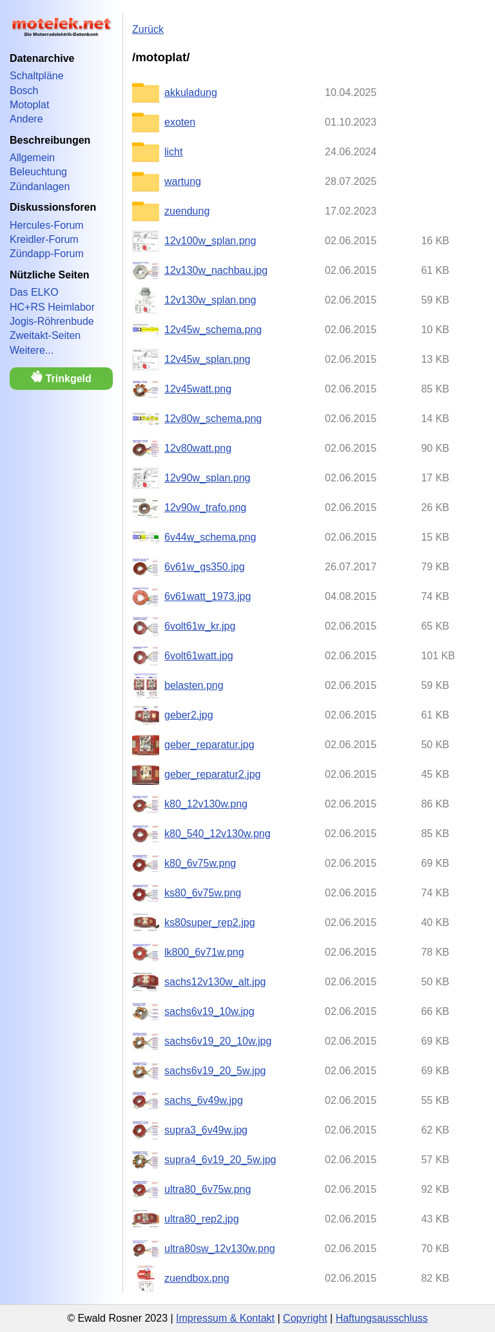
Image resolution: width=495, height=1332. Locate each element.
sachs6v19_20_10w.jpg (217, 1041)
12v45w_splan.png (207, 359)
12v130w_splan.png (210, 299)
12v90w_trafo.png (205, 507)
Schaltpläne (37, 75)
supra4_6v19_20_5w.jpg (220, 1159)
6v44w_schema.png (210, 537)
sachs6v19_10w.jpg (209, 1011)
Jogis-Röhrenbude (52, 321)
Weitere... (31, 350)
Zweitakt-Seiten (45, 335)
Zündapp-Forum (47, 253)
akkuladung (190, 92)
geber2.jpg (188, 714)
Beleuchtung (38, 171)
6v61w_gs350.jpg (204, 566)
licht (173, 151)
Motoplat (29, 104)
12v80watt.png (197, 448)
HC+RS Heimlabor (52, 307)
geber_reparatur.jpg (209, 744)
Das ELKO (34, 292)
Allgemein (32, 157)
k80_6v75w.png (200, 863)
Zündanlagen (40, 186)
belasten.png (194, 685)
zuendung (186, 211)
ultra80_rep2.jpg (201, 1218)
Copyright (305, 1318)
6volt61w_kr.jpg (199, 626)
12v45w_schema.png (213, 329)
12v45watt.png (197, 388)
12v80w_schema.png (213, 418)
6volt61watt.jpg (198, 655)
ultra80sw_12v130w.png (219, 1248)
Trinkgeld (61, 377)
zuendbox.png (196, 1278)
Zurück (148, 29)
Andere (26, 118)
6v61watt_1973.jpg (207, 596)
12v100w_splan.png (210, 240)
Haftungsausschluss (382, 1318)
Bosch (24, 90)
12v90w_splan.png (207, 477)
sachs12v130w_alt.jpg (215, 981)
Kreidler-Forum (44, 239)
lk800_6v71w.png (204, 952)
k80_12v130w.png (206, 803)
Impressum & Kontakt (225, 1318)
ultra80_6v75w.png (207, 1189)
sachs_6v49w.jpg (203, 1100)
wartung (182, 181)
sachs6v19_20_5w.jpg (215, 1070)
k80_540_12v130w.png (217, 833)
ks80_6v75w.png (202, 892)
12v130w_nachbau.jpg (215, 270)
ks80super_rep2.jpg (209, 922)
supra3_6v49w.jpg (206, 1129)
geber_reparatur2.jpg (212, 774)
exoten (179, 122)
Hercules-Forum (47, 225)
